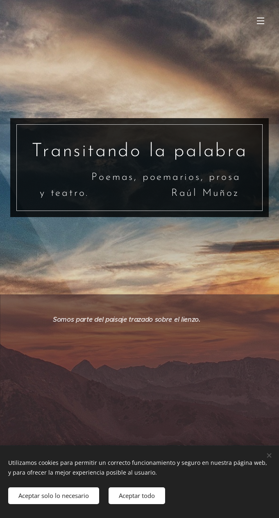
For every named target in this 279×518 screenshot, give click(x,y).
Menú (260, 20)
